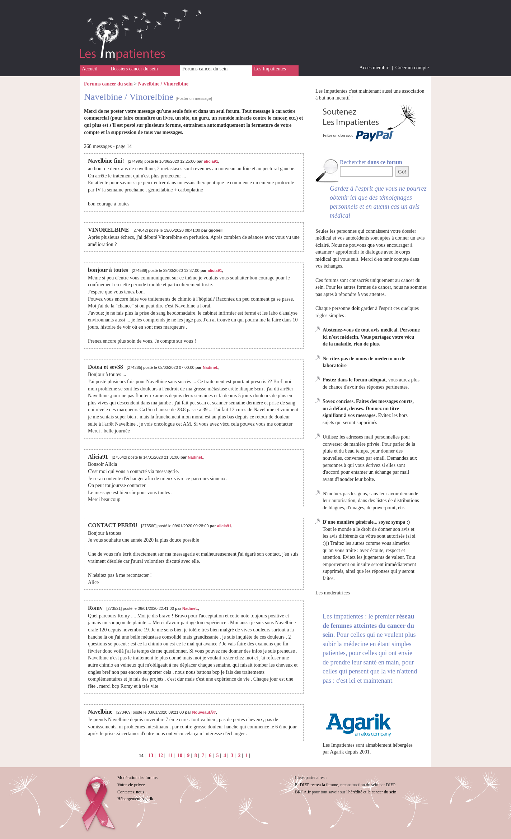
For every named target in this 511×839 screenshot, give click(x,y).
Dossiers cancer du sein (134, 68)
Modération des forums (137, 777)
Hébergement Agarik (135, 798)
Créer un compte (412, 67)
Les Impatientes (270, 68)
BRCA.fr (303, 791)
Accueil (90, 68)
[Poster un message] (194, 98)
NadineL (210, 367)
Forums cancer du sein (205, 68)
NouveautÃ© (204, 712)
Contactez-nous (130, 791)
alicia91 (211, 161)
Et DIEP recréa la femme (316, 784)
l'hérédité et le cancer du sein (371, 791)
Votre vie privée (131, 784)
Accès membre (374, 67)
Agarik (337, 752)
